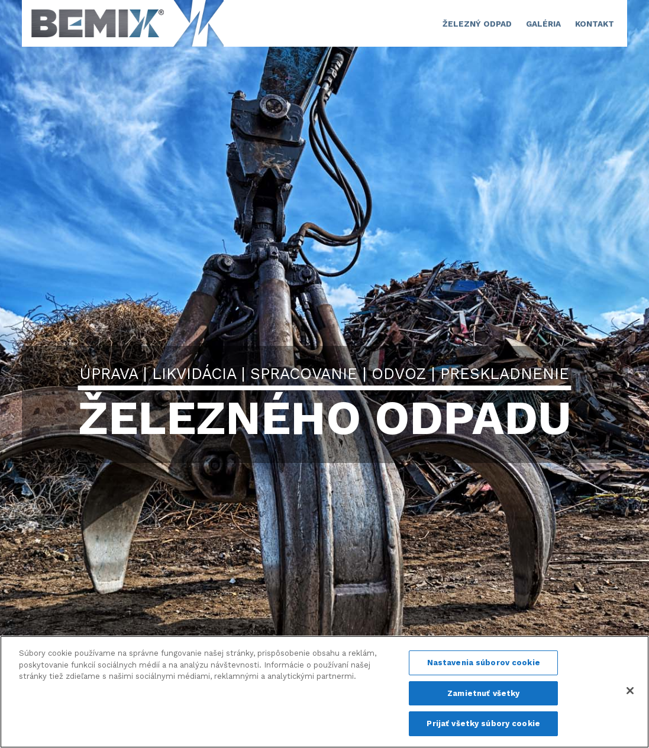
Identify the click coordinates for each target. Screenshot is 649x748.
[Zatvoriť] (630, 691)
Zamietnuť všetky (483, 693)
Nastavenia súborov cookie (483, 662)
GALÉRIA (543, 23)
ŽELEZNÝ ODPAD (477, 23)
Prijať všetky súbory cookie (483, 723)
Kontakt (594, 23)
